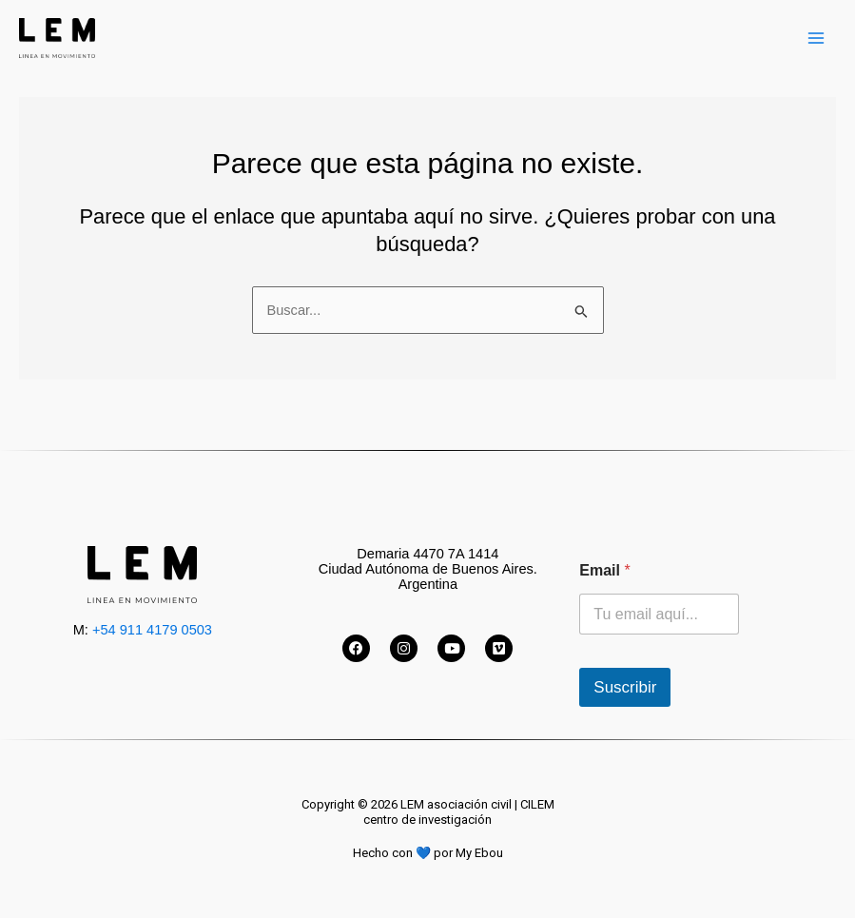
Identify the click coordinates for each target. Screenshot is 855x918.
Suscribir (624, 687)
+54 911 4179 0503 (152, 629)
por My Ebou (467, 853)
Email (604, 570)
